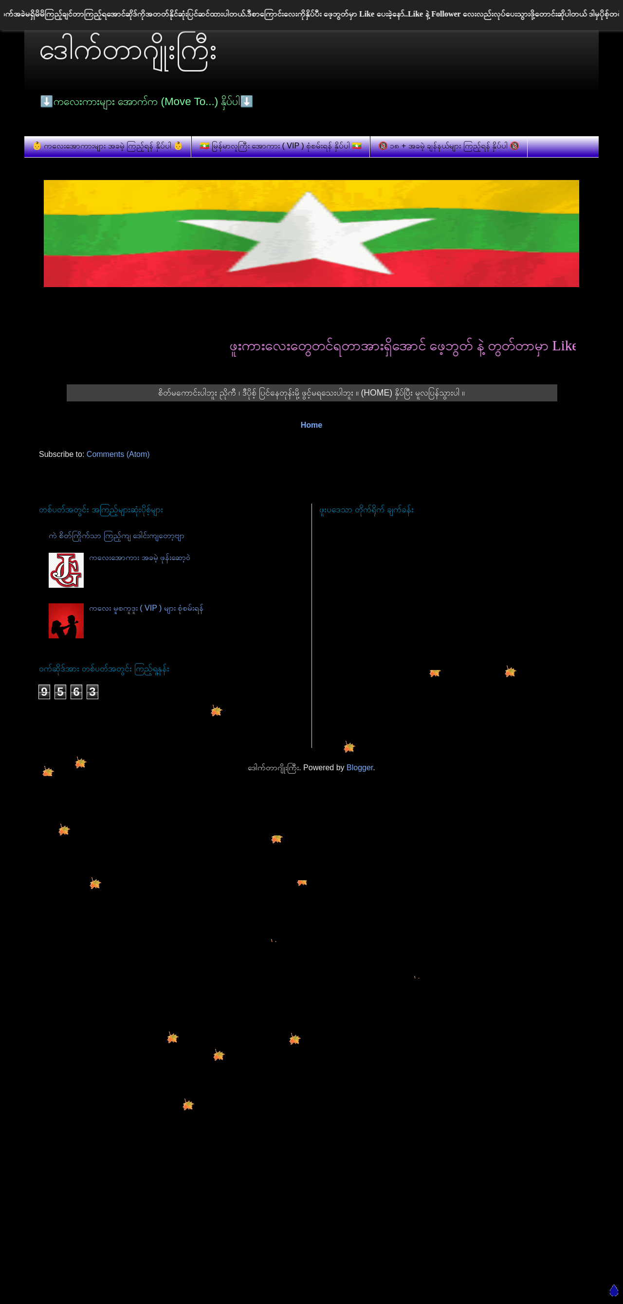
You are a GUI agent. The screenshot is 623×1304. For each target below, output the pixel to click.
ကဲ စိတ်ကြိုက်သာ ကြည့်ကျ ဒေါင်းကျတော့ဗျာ (116, 535)
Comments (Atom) (118, 454)
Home (311, 425)
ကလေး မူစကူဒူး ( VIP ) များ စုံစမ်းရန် (146, 608)
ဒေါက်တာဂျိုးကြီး (128, 49)
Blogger (360, 767)
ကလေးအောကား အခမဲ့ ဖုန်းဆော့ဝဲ (139, 557)
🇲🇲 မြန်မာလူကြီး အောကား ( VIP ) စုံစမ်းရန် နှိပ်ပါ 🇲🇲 (281, 146)
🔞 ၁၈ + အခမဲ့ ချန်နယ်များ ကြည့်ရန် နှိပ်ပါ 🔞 (448, 146)
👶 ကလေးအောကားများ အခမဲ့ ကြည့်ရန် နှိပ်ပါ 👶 (107, 146)
